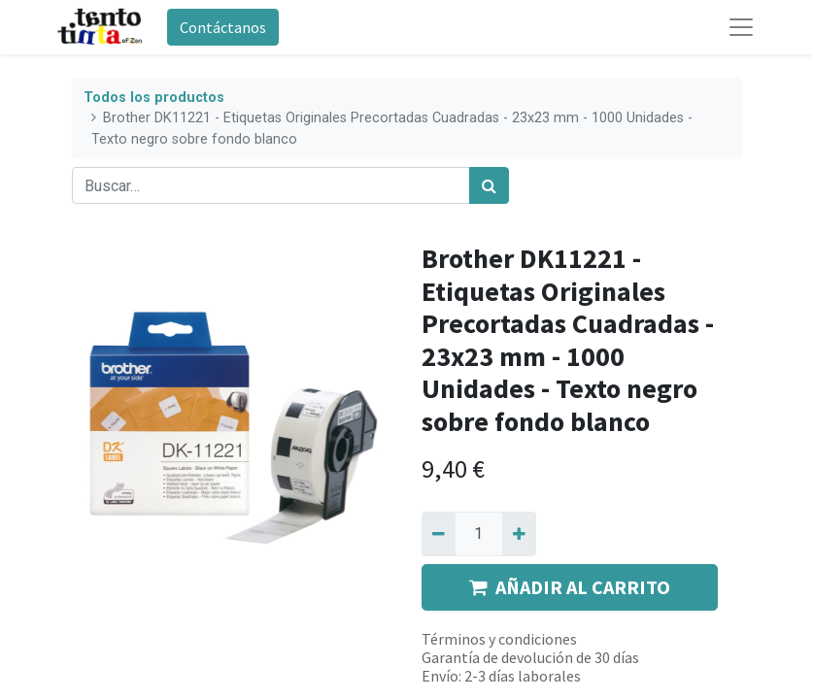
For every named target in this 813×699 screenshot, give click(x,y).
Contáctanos (223, 27)
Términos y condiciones (499, 639)
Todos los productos (154, 97)
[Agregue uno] (519, 534)
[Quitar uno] (439, 534)
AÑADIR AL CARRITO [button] (569, 587)
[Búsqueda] (489, 185)
